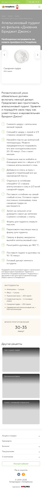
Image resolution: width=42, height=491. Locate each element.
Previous (4, 54)
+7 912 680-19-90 (33, 2)
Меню (39, 7)
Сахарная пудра (12, 68)
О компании (7, 457)
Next (38, 54)
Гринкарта (7, 441)
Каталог (6, 446)
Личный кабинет (21, 464)
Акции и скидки (9, 436)
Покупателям (8, 451)
